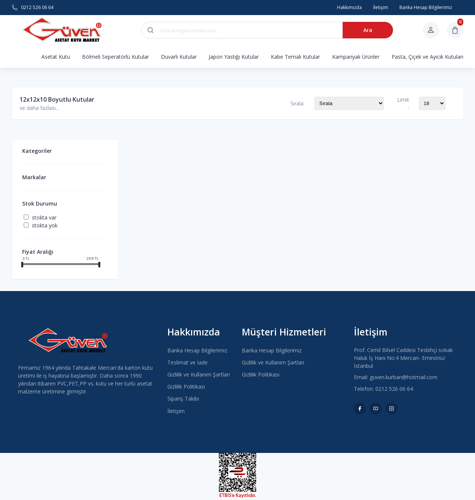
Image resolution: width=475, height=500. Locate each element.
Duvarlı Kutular (179, 56)
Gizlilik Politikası (186, 386)
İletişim (176, 411)
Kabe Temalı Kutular (295, 56)
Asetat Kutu (55, 56)
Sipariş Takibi (183, 398)
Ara (367, 30)
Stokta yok (45, 225)
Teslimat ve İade (187, 362)
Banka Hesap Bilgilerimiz (197, 350)
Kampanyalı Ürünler (355, 56)
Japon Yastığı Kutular (234, 56)
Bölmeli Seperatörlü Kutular (115, 56)
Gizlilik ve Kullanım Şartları (198, 374)
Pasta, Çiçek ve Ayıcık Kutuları (427, 56)
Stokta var (44, 217)
